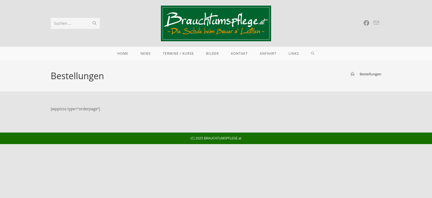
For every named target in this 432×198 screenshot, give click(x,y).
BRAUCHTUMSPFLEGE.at (222, 138)
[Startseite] (352, 74)
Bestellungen (370, 74)
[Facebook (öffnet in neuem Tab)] (366, 23)
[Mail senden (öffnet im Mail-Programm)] (376, 23)
